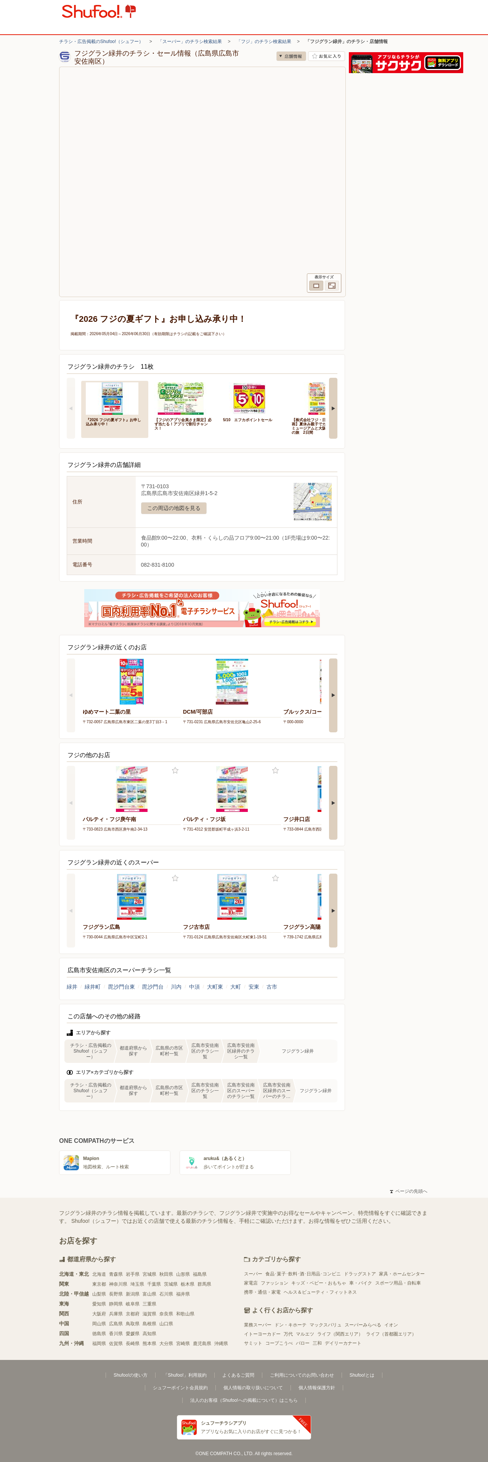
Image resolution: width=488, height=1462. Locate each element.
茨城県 (171, 1284)
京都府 (133, 1314)
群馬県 (204, 1284)
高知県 (149, 1333)
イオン (391, 1325)
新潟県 (133, 1294)
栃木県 (187, 1284)
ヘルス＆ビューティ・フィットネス (320, 1292)
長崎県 (133, 1343)
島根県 (149, 1323)
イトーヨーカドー (262, 1334)
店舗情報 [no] (291, 56)
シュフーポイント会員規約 (180, 1387)
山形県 (183, 1274)
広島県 (116, 1323)
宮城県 (149, 1274)
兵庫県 (116, 1314)
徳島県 (99, 1333)
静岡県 (116, 1304)
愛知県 (99, 1304)
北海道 (99, 1274)
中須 (194, 987)
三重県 (149, 1304)
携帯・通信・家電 (262, 1292)
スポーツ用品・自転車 (398, 1283)
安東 (254, 987)
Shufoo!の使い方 (131, 1375)
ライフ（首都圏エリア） (391, 1334)
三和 (317, 1343)
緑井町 (93, 987)
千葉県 (154, 1284)
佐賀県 (116, 1343)
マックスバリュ (326, 1325)
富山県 (149, 1294)
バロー (303, 1343)
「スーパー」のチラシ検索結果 (190, 41)
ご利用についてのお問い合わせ (302, 1375)
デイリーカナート (343, 1343)
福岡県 (99, 1343)
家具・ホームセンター (402, 1274)
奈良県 (166, 1314)
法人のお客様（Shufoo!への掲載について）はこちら (243, 1400)
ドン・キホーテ (290, 1325)
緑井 (72, 987)
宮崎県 (183, 1343)
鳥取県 (133, 1323)
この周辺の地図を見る (174, 508)
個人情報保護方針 (317, 1387)
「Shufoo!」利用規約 (184, 1375)
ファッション (274, 1283)
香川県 (116, 1333)
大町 (235, 987)
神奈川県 (118, 1284)
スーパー (253, 1274)
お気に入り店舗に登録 (326, 56)
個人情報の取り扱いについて (253, 1387)
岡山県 (99, 1323)
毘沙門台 (153, 987)
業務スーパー (257, 1325)
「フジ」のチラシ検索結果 (263, 41)
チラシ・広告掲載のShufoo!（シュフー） (101, 41)
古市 (271, 987)
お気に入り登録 (175, 770)
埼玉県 (137, 1284)
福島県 (200, 1274)
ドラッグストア (360, 1274)
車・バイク (360, 1283)
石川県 (166, 1294)
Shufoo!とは (362, 1375)
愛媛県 (133, 1333)
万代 (288, 1334)
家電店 (251, 1283)
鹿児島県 (202, 1343)
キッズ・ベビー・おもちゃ (318, 1283)
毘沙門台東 (121, 987)
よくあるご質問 (238, 1375)
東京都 (99, 1284)
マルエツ (305, 1334)
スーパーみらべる (363, 1325)
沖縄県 (221, 1343)
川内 (176, 987)
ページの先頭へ (408, 1191)
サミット (253, 1343)
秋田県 (166, 1274)
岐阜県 (133, 1304)
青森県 (116, 1274)
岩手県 (133, 1274)
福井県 (183, 1294)
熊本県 (149, 1343)
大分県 (166, 1343)
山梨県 (99, 1294)
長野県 (116, 1294)
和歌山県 (185, 1314)
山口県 (166, 1323)
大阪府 (99, 1314)
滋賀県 (149, 1314)
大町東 (215, 987)
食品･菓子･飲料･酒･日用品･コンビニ (303, 1274)
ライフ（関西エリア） (340, 1334)
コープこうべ (279, 1343)
